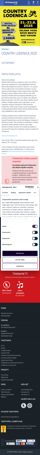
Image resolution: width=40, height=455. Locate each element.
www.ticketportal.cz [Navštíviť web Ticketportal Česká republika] (26, 389)
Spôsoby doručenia (6, 313)
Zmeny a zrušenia (6, 389)
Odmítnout (20, 266)
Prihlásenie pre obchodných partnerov (12, 363)
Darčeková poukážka (7, 380)
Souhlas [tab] (5, 192)
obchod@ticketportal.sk (8, 327)
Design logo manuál (7, 360)
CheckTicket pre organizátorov (10, 417)
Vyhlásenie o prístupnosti (8, 365)
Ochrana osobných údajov (8, 358)
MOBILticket (4, 377)
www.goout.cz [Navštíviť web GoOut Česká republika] (25, 394)
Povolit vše (20, 253)
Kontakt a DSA (5, 353)
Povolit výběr (20, 260)
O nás (2, 346)
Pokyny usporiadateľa (7, 394)
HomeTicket (4, 375)
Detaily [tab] (13, 192)
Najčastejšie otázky (6, 336)
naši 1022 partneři (12, 202)
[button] (33, 3)
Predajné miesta (5, 350)
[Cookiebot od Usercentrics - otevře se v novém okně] (25, 187)
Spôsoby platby (5, 316)
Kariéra (3, 348)
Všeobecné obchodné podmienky (11, 355)
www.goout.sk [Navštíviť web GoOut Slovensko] (25, 392)
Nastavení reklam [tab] (25, 192)
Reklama (3, 397)
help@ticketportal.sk (7, 333)
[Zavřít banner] (38, 187)
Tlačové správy (5, 392)
